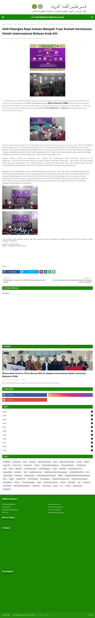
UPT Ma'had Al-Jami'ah (55, 507)
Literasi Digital (7, 475)
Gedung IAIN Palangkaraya (50, 465)
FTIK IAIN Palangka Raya (10, 510)
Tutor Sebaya (47, 486)
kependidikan (7, 472)
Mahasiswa (18, 475)
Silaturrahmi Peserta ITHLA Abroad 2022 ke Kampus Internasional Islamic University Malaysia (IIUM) (44, 375)
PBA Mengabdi (45, 479)
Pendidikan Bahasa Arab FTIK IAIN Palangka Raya (19, 38)
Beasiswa (32, 462)
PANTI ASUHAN (33, 479)
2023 (48, 419)
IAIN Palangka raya (30, 469)
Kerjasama (18, 472)
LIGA (87, 472)
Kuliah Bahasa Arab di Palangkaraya (55, 472)
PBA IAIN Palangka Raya (56, 512)
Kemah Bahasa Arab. (75, 469)
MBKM (60, 475)
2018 (48, 439)
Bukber (86, 462)
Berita (11, 24)
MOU (5, 479)
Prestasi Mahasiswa (28, 482)
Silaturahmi (71, 482)
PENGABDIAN (7, 482)
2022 (48, 423)
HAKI (4, 469)
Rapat (39, 482)
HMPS (11, 469)
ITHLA (55, 469)
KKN (25, 472)
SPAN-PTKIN (7, 486)
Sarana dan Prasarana (51, 482)
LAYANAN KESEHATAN (76, 472)
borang (79, 462)
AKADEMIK (6, 462)
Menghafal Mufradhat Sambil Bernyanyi (77, 475)
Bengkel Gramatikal (44, 462)
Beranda (5, 24)
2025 (48, 412)
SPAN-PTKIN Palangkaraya (22, 486)
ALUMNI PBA (16, 462)
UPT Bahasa (6, 507)
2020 (48, 431)
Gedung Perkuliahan (67, 465)
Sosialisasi (86, 482)
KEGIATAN (63, 469)
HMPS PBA (18, 469)
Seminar (62, 482)
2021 (48, 427)
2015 (48, 450)
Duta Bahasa (28, 465)
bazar (25, 462)
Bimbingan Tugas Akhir (67, 462)
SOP (79, 482)
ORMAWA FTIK (20, 479)
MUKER (11, 479)
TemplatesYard (19, 615)
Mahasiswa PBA (29, 475)
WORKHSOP (7, 489)
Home (91, 615)
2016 (48, 447)
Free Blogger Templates (42, 615)
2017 (48, 443)
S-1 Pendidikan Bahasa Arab (47, 17)
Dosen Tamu (17, 465)
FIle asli (37, 465)
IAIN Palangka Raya (8, 504)
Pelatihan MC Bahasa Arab (60, 479)
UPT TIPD (5, 512)
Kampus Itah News (54, 504)
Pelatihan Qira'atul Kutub (79, 479)
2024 (48, 416)
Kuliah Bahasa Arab (35, 472)
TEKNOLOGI (36, 486)
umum (56, 486)
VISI (62, 486)
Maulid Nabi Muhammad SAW (46, 475)
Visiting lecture (77, 486)
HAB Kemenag (81, 465)
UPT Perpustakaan (54, 510)
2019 (48, 435)
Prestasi (17, 482)
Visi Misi (67, 486)
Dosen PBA (6, 465)
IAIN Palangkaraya (44, 469)
